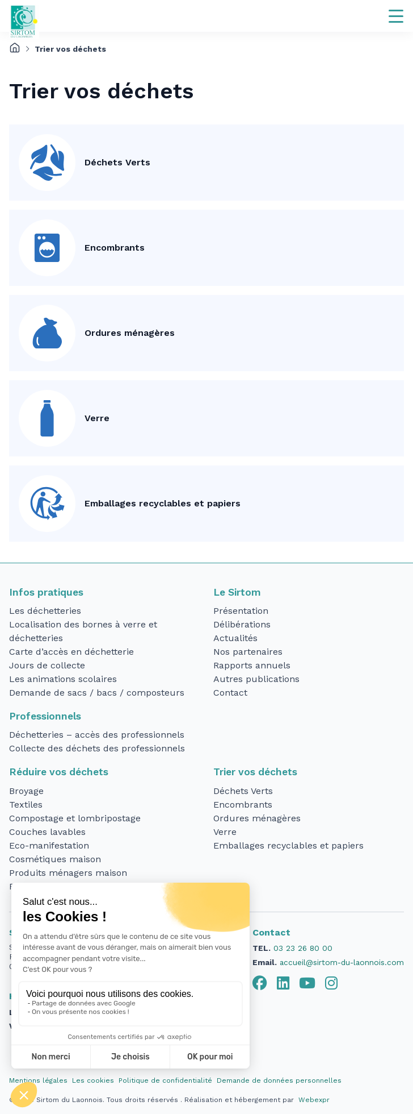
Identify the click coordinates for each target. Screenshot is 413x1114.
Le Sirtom (237, 592)
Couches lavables (47, 831)
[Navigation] (396, 16)
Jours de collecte (47, 665)
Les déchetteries (45, 610)
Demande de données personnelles (279, 1080)
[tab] (259, 983)
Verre (97, 418)
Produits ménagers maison (68, 872)
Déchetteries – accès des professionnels (96, 734)
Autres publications (256, 679)
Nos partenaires (248, 651)
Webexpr (314, 1100)
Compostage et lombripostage (75, 818)
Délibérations (242, 624)
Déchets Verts (117, 162)
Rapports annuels (251, 665)
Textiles (26, 804)
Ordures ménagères (130, 332)
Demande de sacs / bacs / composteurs (96, 692)
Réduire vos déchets (58, 772)
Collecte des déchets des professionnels (97, 748)
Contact (230, 692)
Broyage (26, 790)
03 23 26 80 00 (302, 948)
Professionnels (45, 716)
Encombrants (115, 247)
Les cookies (93, 1080)
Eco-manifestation (49, 845)
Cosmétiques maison (55, 859)
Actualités (235, 638)
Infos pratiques (46, 592)
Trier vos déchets (255, 772)
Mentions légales (38, 1080)
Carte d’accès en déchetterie (71, 651)
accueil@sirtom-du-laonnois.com (342, 962)
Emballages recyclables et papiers (163, 503)
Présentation (240, 610)
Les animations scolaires (63, 679)
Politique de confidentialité (165, 1080)
